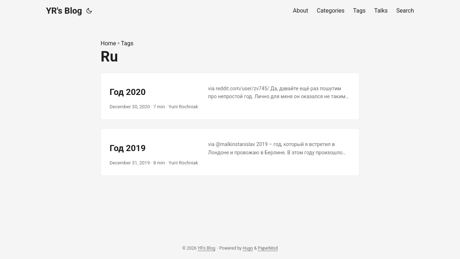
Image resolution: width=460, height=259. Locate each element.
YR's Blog (64, 11)
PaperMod (267, 248)
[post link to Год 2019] (230, 152)
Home (108, 43)
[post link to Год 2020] (230, 96)
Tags (127, 43)
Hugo (248, 248)
